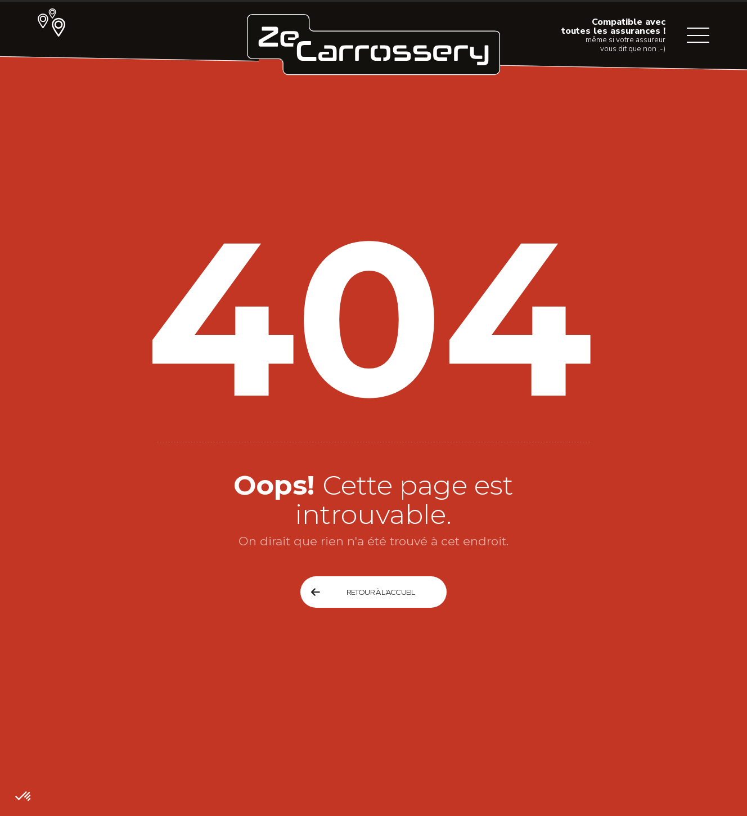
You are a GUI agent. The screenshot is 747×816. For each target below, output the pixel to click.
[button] (23, 796)
